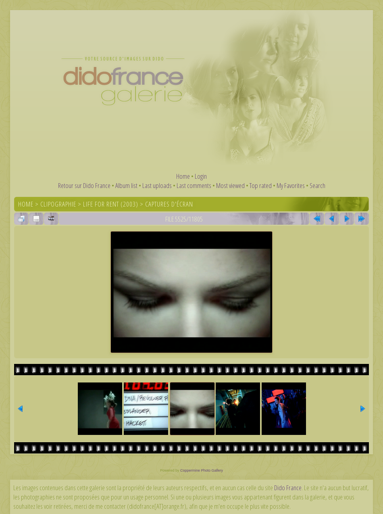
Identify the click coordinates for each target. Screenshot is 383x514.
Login (201, 176)
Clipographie (58, 204)
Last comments (194, 185)
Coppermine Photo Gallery (201, 470)
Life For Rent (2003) (110, 204)
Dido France (288, 487)
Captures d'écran (169, 204)
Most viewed (230, 185)
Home (183, 176)
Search (317, 185)
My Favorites (291, 185)
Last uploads (157, 185)
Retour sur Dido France (84, 185)
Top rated (261, 185)
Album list (126, 185)
